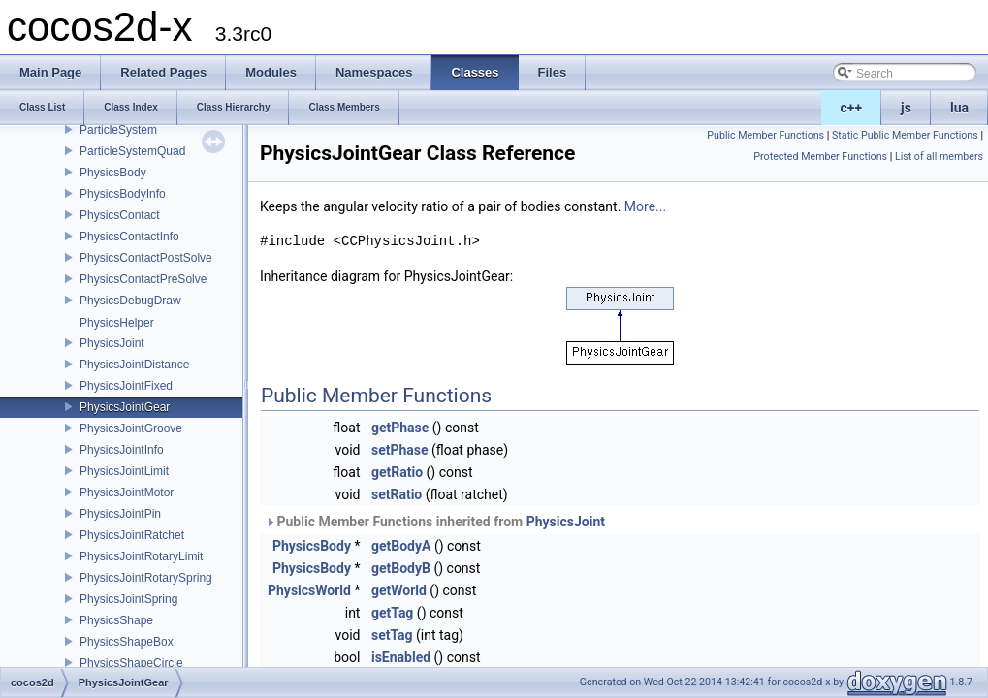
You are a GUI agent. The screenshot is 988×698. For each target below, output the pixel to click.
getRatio (397, 472)
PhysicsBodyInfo (123, 194)
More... (645, 206)
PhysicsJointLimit (124, 471)
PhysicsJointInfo (122, 450)
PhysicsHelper (117, 323)
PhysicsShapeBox (127, 642)
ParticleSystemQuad (132, 151)
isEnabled (400, 657)
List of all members (939, 156)
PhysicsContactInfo (129, 236)
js (906, 107)
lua (959, 107)
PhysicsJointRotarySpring (146, 578)
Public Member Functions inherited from (435, 521)
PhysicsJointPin (120, 514)
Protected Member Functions (820, 156)
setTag (392, 635)
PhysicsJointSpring (128, 599)
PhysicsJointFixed (126, 386)
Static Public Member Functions (905, 135)
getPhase (400, 427)
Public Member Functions (765, 135)
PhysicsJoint (112, 343)
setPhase (400, 450)
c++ (852, 107)
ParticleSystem (118, 130)
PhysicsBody (113, 172)
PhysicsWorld (309, 590)
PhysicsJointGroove (131, 428)
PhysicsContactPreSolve (143, 279)
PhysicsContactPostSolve (146, 258)
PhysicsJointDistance (134, 364)
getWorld (399, 590)
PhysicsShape (116, 620)
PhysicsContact (120, 215)
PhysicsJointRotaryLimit (141, 556)
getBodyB (400, 568)
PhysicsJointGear (125, 407)
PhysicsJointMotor (127, 492)
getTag (392, 612)
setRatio (396, 494)
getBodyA (400, 546)
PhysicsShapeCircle (131, 663)
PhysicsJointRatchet (132, 535)
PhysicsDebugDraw (130, 300)
